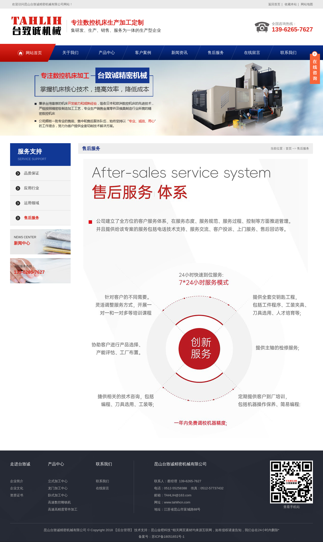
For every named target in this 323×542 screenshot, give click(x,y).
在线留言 (252, 52)
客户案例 (143, 52)
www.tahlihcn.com (177, 502)
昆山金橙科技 (161, 530)
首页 (289, 148)
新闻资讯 (179, 52)
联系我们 (288, 52)
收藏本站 (291, 4)
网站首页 (34, 53)
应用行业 (31, 188)
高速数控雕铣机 (59, 502)
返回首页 (274, 4)
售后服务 (216, 52)
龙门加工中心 (58, 488)
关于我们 (70, 52)
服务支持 (30, 151)
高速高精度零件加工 (62, 509)
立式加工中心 (58, 481)
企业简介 (16, 481)
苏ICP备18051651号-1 (168, 536)
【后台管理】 (123, 530)
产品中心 (107, 52)
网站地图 (307, 4)
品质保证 (31, 173)
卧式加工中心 (58, 495)
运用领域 (31, 203)
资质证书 (16, 495)
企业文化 (16, 488)
